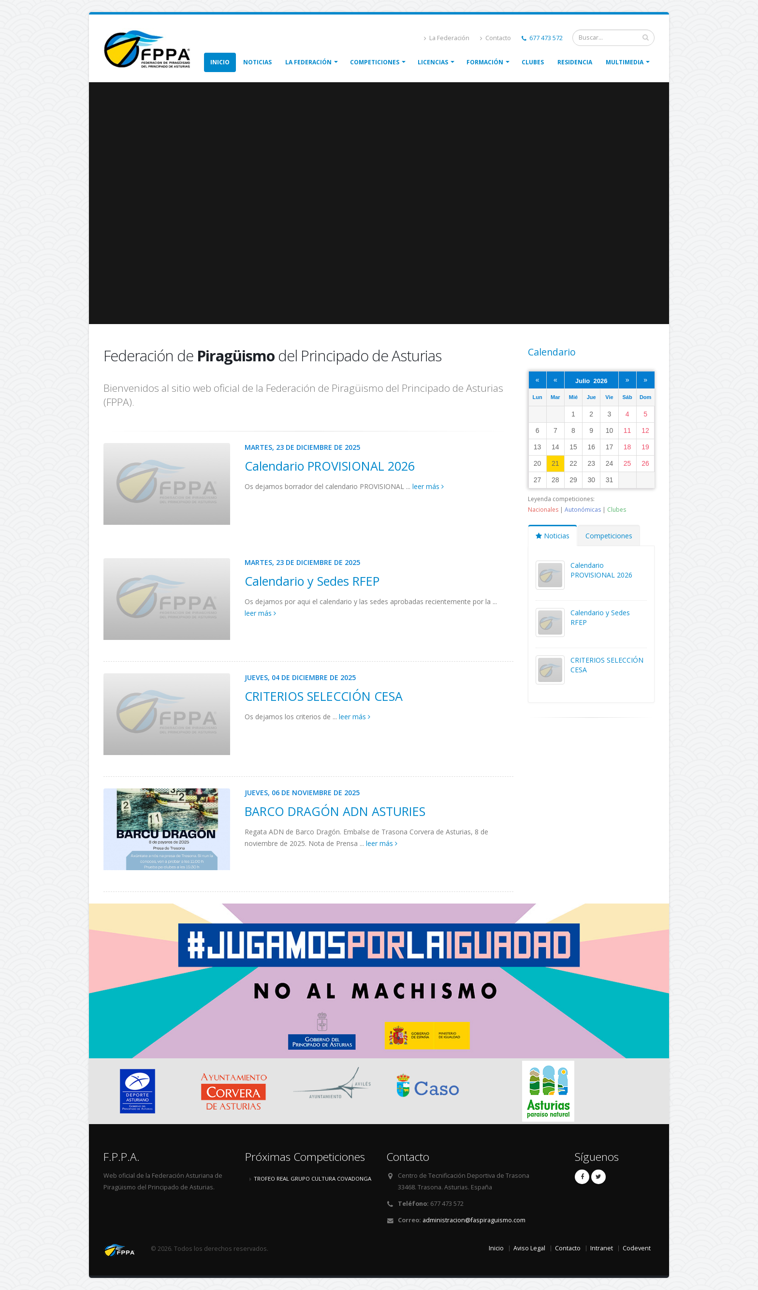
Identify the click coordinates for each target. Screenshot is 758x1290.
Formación (484, 62)
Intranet (601, 1248)
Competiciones (374, 62)
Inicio (220, 62)
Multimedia (624, 62)
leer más (428, 486)
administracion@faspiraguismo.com (474, 1220)
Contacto (495, 38)
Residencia (574, 62)
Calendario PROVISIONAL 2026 (330, 466)
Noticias (257, 62)
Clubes (533, 62)
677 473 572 (542, 38)
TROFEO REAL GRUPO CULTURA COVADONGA (312, 1178)
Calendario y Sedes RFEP (312, 581)
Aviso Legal (529, 1248)
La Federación (446, 38)
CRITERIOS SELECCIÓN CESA (324, 696)
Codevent (637, 1248)
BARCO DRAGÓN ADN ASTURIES (335, 811)
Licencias (433, 62)
